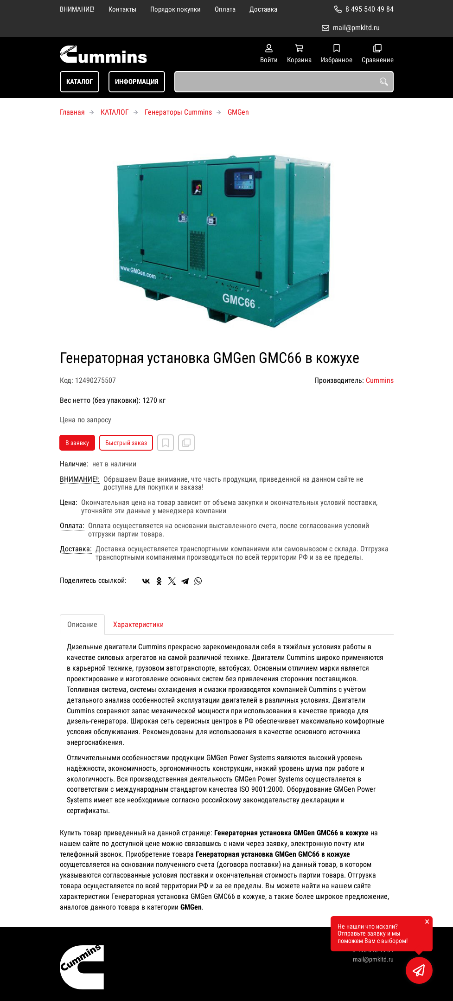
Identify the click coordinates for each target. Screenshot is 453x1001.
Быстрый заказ (126, 442)
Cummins (380, 380)
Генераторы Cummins (178, 112)
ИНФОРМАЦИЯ (137, 81)
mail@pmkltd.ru (356, 27)
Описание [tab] (82, 624)
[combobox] (284, 81)
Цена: (68, 502)
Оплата (225, 9)
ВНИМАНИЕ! (77, 9)
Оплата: (72, 526)
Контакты (122, 9)
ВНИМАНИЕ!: (80, 479)
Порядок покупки (175, 9)
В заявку (77, 442)
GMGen (238, 112)
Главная (72, 112)
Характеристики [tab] (138, 624)
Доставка (263, 9)
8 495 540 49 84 (369, 9)
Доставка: (76, 549)
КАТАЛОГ (79, 81)
